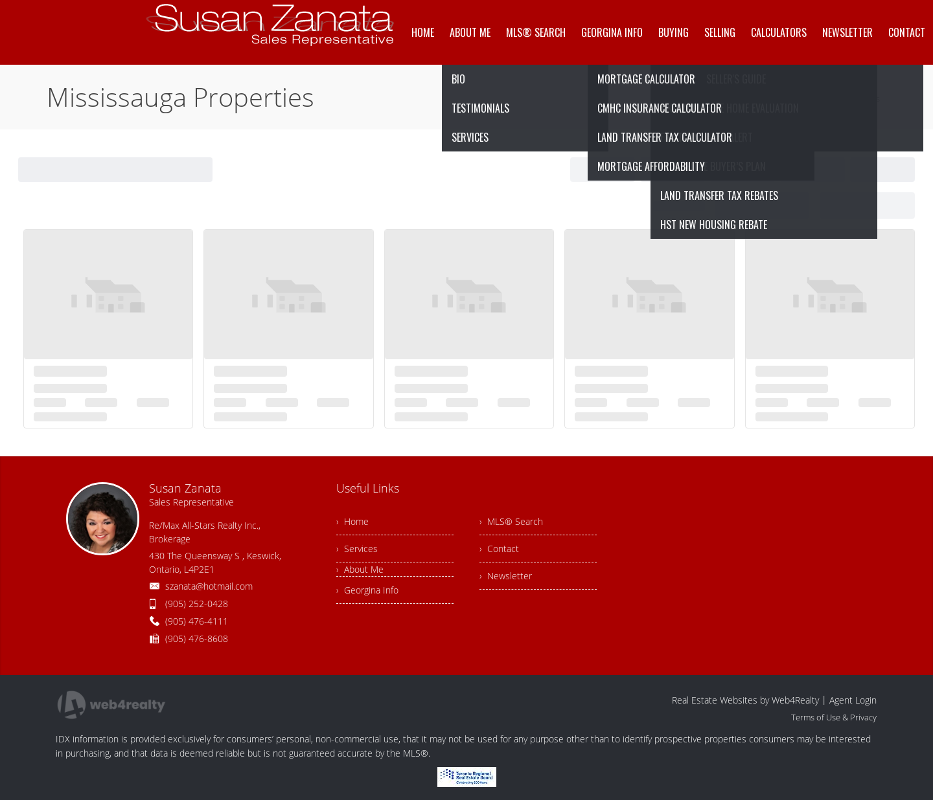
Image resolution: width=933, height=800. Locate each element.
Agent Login (853, 700)
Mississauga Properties (836, 98)
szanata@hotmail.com (209, 586)
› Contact (499, 548)
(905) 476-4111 (196, 621)
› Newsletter (505, 576)
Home (768, 98)
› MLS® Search (511, 521)
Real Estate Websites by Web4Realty (745, 700)
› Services (357, 548)
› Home (352, 521)
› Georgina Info (367, 590)
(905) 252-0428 (196, 603)
